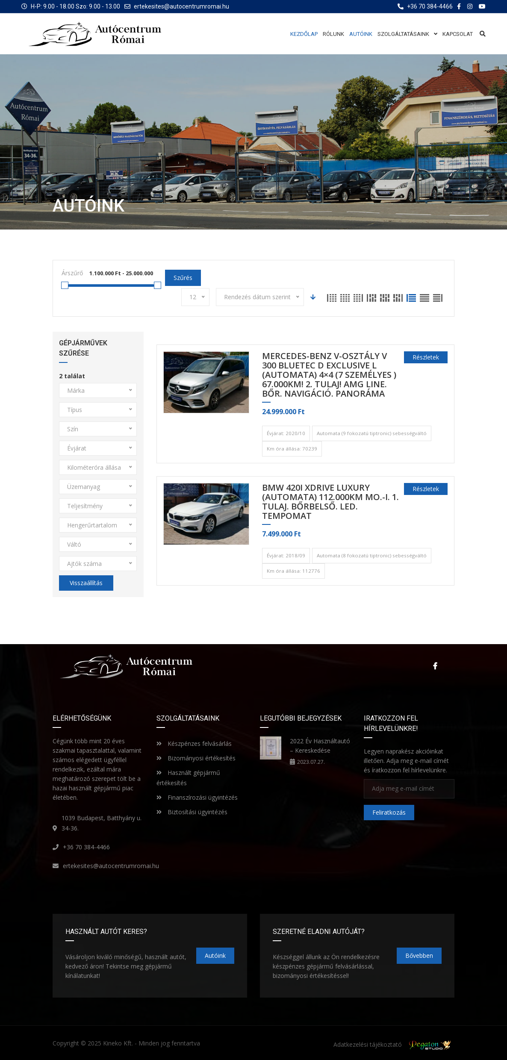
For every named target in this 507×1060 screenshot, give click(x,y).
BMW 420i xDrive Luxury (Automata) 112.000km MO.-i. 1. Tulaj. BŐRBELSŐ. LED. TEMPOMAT (330, 502)
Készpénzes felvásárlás (194, 743)
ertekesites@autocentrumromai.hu (181, 6)
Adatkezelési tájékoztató (367, 1044)
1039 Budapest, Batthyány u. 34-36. (101, 823)
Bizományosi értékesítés (196, 758)
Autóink (215, 955)
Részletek (426, 357)
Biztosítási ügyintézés (191, 812)
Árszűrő (72, 273)
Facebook (435, 666)
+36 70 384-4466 (86, 847)
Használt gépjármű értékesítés (188, 777)
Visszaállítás (86, 583)
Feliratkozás (389, 812)
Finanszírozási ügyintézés (197, 797)
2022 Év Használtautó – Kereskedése (320, 745)
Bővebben (419, 955)
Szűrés (183, 278)
